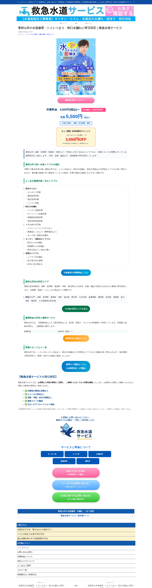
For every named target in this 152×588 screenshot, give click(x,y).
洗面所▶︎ (64, 461)
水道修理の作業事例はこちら (76, 273)
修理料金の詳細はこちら (76, 338)
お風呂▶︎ (99, 454)
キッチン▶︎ (52, 454)
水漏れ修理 (41, 34)
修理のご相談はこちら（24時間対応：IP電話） (76, 366)
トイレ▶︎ (76, 454)
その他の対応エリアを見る (76, 309)
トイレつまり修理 (31, 34)
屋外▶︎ (87, 461)
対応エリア (50, 34)
